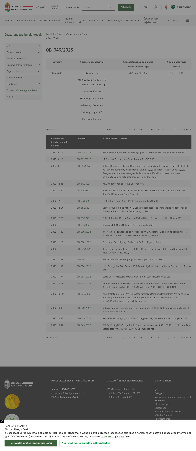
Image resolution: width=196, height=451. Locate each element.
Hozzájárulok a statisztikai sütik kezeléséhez (31, 443)
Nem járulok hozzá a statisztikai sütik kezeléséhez (86, 443)
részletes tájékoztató (113, 436)
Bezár (2, 421)
